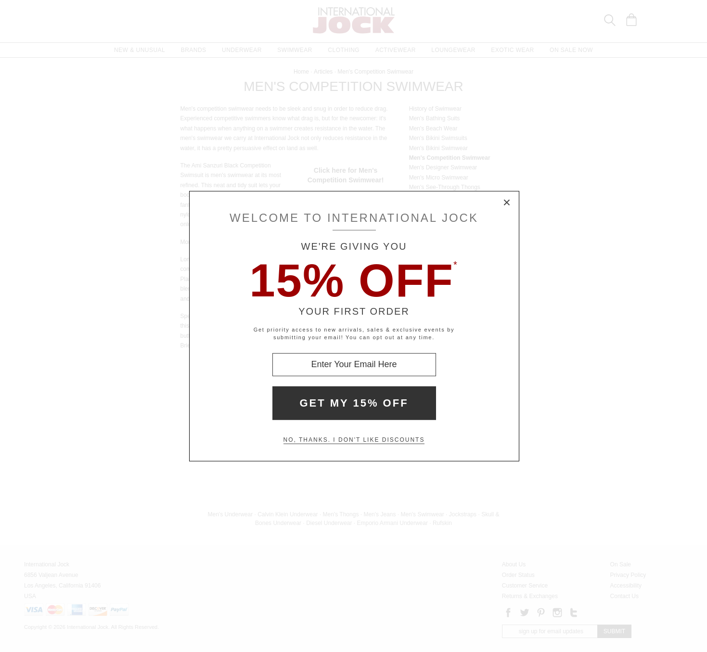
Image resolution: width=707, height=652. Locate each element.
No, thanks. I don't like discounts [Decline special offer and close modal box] (354, 439)
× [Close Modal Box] (507, 202)
